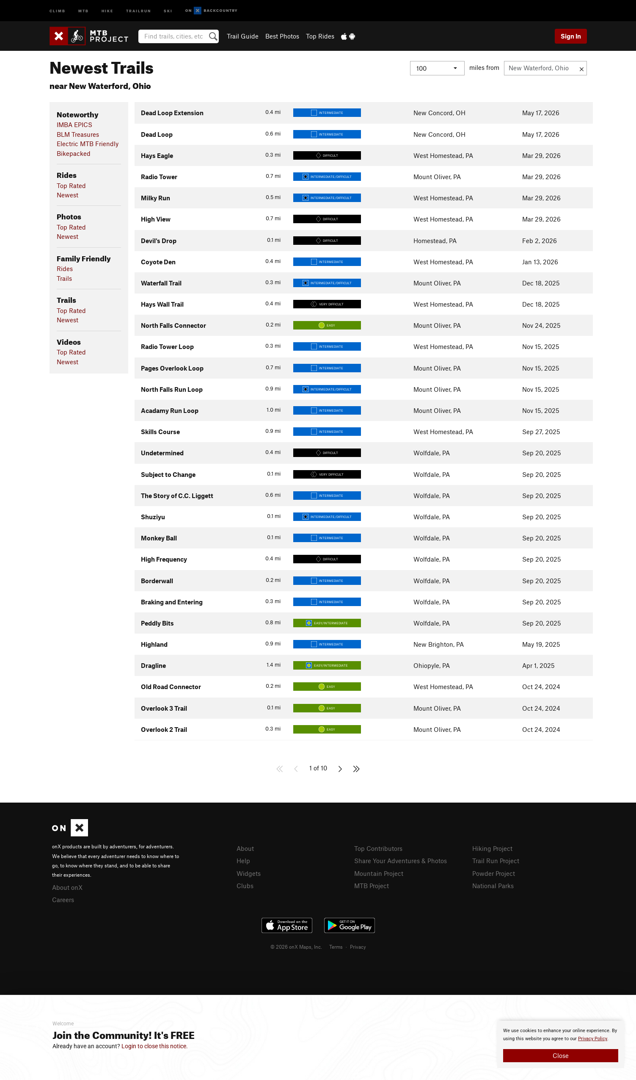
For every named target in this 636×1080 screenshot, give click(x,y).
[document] (560, 1044)
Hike (107, 10)
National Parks (493, 885)
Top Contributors (378, 848)
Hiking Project (492, 848)
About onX (67, 887)
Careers (63, 899)
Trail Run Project (495, 860)
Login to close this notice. (154, 1046)
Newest (67, 195)
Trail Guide (243, 36)
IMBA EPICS (74, 124)
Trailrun (138, 10)
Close (561, 1055)
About (245, 848)
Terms (336, 947)
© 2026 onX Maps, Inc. (296, 947)
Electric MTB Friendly (87, 143)
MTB (83, 10)
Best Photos (282, 36)
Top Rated (71, 185)
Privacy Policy (592, 1038)
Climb (58, 10)
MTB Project (371, 885)
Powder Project (493, 873)
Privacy (358, 947)
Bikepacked (74, 153)
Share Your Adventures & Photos (400, 860)
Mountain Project (378, 873)
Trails (64, 278)
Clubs (245, 885)
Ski (168, 10)
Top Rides (320, 36)
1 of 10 (318, 768)
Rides (65, 268)
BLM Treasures (78, 134)
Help (243, 860)
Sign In (571, 36)
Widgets (249, 873)
